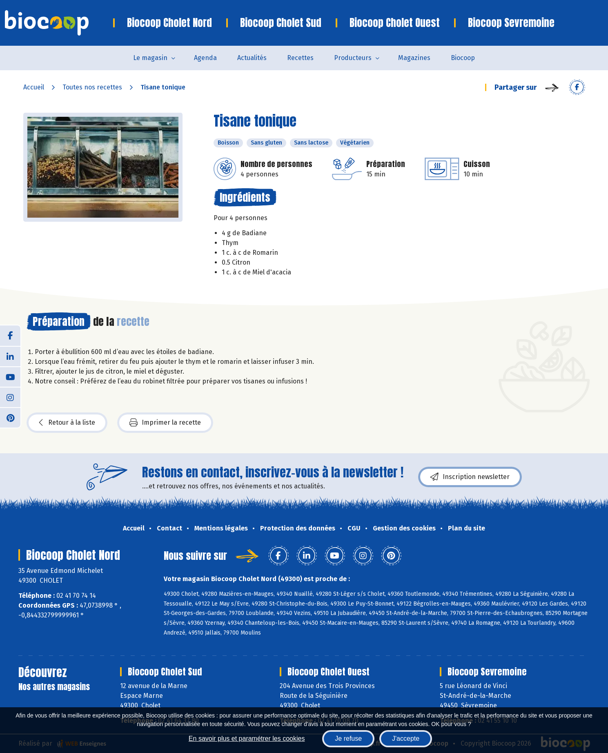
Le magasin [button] (150, 58)
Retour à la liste (67, 423)
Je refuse (348, 738)
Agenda (205, 58)
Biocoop (463, 58)
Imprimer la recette (165, 423)
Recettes (300, 58)
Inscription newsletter (470, 477)
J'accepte (405, 738)
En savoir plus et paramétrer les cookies (247, 738)
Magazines (414, 58)
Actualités (252, 58)
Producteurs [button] (353, 58)
